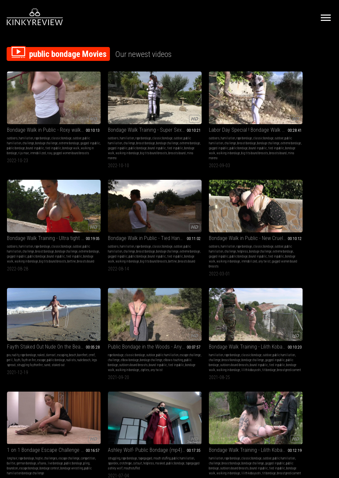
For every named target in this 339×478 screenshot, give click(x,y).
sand (76, 237)
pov (75, 217)
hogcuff (239, 331)
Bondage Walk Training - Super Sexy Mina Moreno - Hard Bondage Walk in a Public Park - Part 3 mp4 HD (103, 111)
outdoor (22, 124)
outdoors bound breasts (173, 232)
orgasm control (149, 316)
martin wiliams (255, 331)
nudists (123, 227)
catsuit (11, 326)
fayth (123, 222)
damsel (117, 217)
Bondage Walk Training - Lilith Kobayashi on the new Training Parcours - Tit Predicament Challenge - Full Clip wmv (103, 308)
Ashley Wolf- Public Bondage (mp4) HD (36, 308)
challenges (316, 217)
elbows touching (184, 227)
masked (34, 326)
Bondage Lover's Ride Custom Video (236, 308)
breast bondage (82, 129)
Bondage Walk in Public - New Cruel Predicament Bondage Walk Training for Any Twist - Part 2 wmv (36, 209)
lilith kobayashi (227, 242)
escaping (78, 222)
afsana (288, 227)
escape (93, 227)
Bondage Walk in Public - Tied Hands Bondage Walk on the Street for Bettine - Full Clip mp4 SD (302, 111)
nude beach (80, 232)
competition (302, 222)
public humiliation (39, 124)
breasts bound (214, 149)
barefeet (99, 222)
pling (276, 232)
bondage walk (24, 139)
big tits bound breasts (101, 144)
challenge (57, 124)
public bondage (24, 134)
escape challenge (166, 222)
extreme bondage (40, 129)
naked (107, 217)
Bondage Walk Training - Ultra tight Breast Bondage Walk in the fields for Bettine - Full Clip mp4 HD (236, 111)
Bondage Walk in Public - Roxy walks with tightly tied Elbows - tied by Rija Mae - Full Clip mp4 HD (36, 111)
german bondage (165, 326)
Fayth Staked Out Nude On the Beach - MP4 (103, 209)
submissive (213, 326)
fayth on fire (80, 227)
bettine (253, 144)
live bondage (302, 227)
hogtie (305, 217)
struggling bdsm (223, 331)
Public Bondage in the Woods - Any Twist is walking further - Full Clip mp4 (169, 209)
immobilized (21, 144)
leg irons (220, 341)
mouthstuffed (45, 331)
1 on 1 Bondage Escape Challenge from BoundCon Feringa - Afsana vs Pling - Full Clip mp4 (302, 209)
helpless (12, 227)
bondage (219, 316)
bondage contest (183, 336)
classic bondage (167, 217)
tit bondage (245, 242)
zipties (155, 242)
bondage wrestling (294, 237)
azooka (160, 346)
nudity (82, 217)
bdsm (209, 316)
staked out (87, 237)
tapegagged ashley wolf (21, 331)
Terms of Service (149, 404)
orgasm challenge (174, 341)
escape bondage (302, 232)
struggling (13, 316)
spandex (46, 321)
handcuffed (244, 326)
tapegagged (44, 316)
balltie (315, 222)
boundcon (285, 232)
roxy (33, 144)
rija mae (192, 341)
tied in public (93, 139)
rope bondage (42, 119)
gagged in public (94, 134)
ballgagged (229, 326)
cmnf (108, 222)
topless (244, 316)
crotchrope (58, 321)
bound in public (44, 134)
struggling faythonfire (117, 232)
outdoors (12, 119)
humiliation (26, 119)
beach (89, 222)
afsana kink (147, 346)
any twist (41, 242)
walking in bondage (45, 139)
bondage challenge (18, 129)
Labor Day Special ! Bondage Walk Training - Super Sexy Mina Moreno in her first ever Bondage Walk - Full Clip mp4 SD (169, 111)
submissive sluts (241, 321)
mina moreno (89, 149)
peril (115, 222)
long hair (278, 217)
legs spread (95, 232)
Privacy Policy (193, 404)
